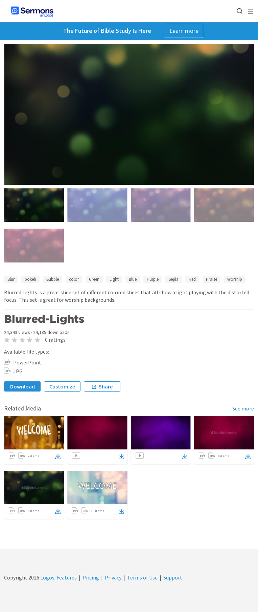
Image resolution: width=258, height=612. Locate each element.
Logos (46, 577)
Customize (62, 386)
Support (172, 577)
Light (114, 279)
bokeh (30, 279)
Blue (133, 279)
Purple (153, 279)
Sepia (174, 279)
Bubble (52, 279)
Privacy (113, 577)
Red (192, 279)
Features (66, 577)
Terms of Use (142, 577)
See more (243, 408)
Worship (234, 279)
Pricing (91, 577)
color (74, 279)
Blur (11, 279)
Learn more (183, 31)
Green (94, 279)
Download (22, 386)
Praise (211, 279)
